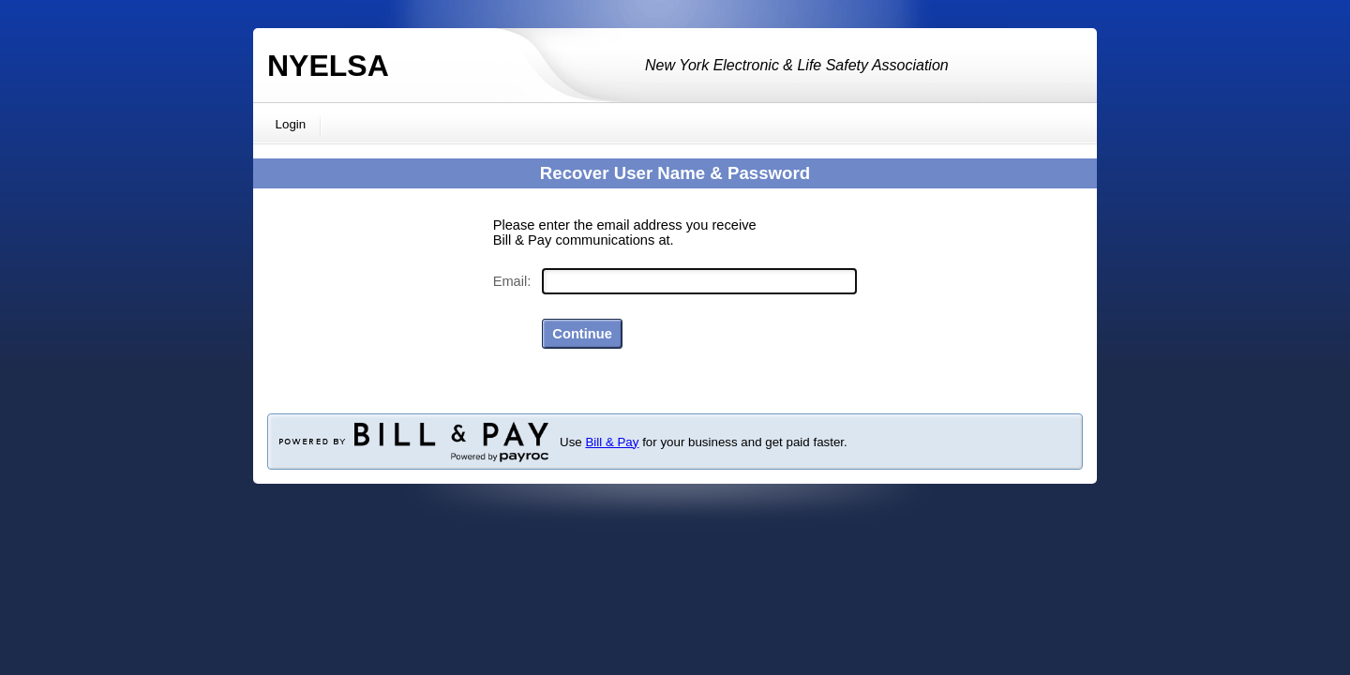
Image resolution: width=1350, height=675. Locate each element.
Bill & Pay (611, 442)
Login (291, 124)
